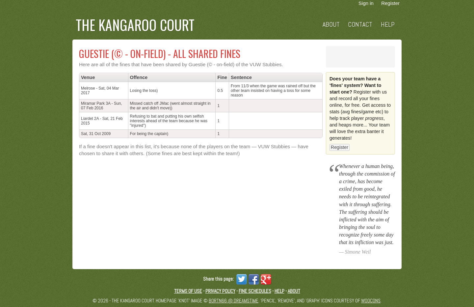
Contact (360, 24)
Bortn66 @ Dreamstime (233, 300)
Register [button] (339, 147)
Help (388, 24)
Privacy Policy (220, 291)
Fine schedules (255, 291)
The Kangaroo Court (135, 24)
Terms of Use (188, 291)
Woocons (371, 300)
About (331, 24)
